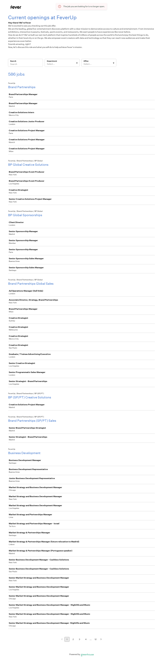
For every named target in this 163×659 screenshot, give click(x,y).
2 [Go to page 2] (73, 639)
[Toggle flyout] (76, 63)
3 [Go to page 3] (79, 639)
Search (13, 61)
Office (86, 61)
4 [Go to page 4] (86, 639)
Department (52, 61)
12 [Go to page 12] (96, 639)
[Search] (25, 64)
